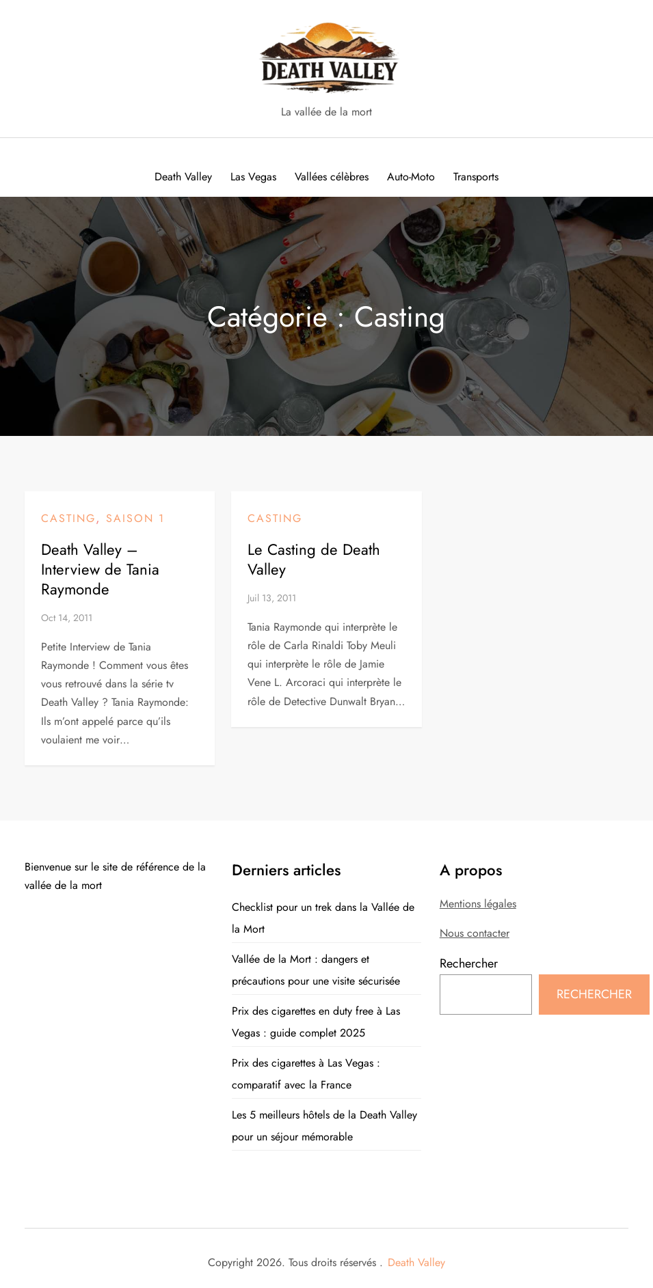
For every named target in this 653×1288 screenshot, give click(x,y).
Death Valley (416, 1262)
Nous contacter (474, 933)
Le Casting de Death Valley (314, 559)
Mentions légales (478, 904)
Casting (68, 518)
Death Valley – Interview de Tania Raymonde (100, 569)
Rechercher (469, 963)
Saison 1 (135, 518)
